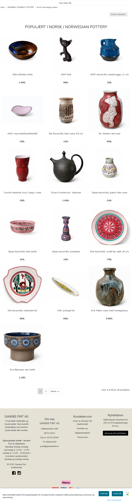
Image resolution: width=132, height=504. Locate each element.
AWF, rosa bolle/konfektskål (22, 133)
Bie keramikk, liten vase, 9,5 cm (66, 133)
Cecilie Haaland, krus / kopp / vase (22, 192)
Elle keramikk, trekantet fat (22, 310)
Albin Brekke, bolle (22, 74)
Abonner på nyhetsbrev (115, 433)
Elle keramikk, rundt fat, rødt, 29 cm (109, 251)
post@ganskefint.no (49, 446)
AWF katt (66, 74)
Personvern (82, 437)
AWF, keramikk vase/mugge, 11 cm (109, 74)
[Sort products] (118, 14)
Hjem (3, 7)
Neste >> (55, 391)
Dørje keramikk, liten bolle (22, 251)
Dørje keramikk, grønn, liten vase (109, 192)
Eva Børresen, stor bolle (22, 369)
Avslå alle (104, 494)
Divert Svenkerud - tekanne (66, 192)
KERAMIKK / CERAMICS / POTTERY (20, 7)
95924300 (51, 441)
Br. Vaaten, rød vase (109, 133)
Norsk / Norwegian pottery (46, 7)
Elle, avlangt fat (66, 310)
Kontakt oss (82, 428)
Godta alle (117, 494)
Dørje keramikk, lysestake (66, 251)
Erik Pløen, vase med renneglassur (109, 310)
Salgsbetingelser (82, 432)
